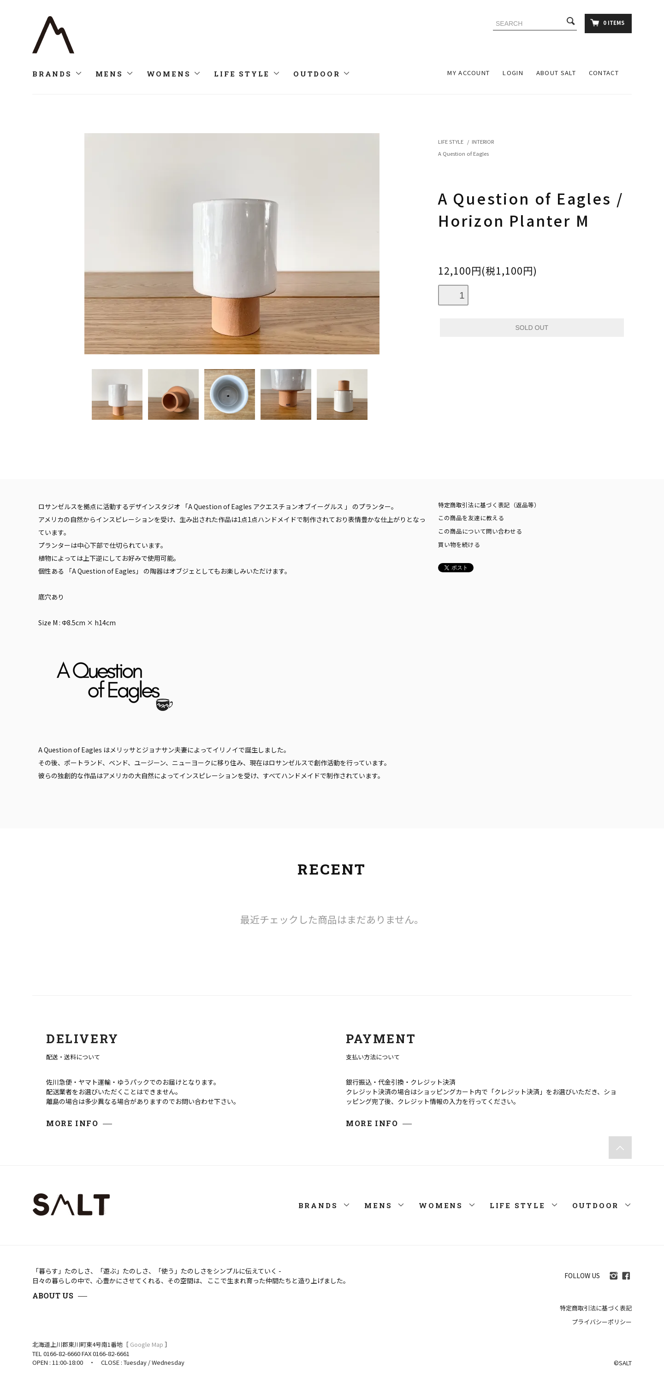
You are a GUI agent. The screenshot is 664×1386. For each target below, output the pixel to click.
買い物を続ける (459, 544)
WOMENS (174, 73)
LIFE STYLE (247, 73)
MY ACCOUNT (468, 72)
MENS (114, 73)
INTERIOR (483, 141)
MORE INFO (72, 1123)
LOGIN (513, 72)
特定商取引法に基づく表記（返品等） (489, 504)
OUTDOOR (321, 73)
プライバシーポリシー (602, 1321)
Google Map (146, 1344)
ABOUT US (52, 1295)
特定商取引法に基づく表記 (596, 1308)
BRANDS (57, 73)
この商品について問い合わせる (480, 531)
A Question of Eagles (463, 153)
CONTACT (604, 72)
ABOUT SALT (556, 72)
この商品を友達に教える (471, 517)
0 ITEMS (607, 22)
